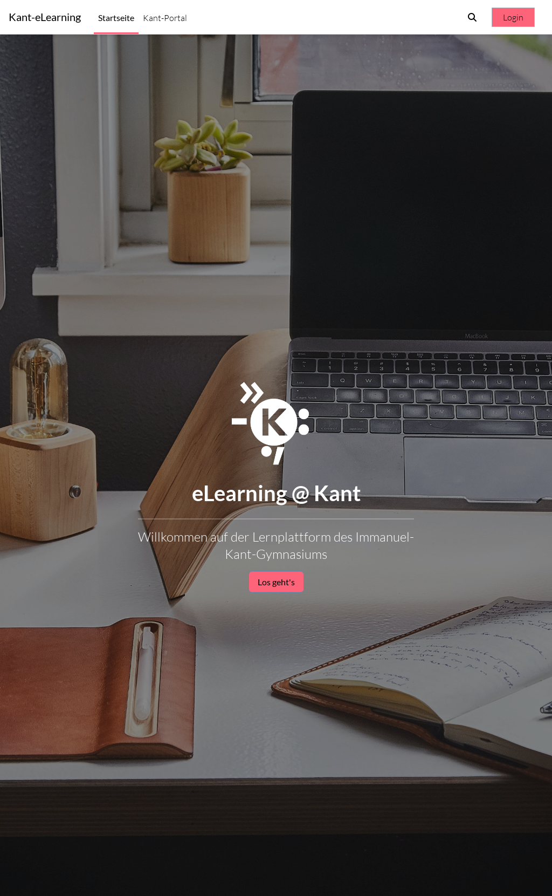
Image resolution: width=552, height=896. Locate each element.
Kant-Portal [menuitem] (165, 17)
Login (513, 17)
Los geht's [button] (276, 582)
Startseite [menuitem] (116, 17)
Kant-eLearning (45, 17)
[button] (472, 17)
